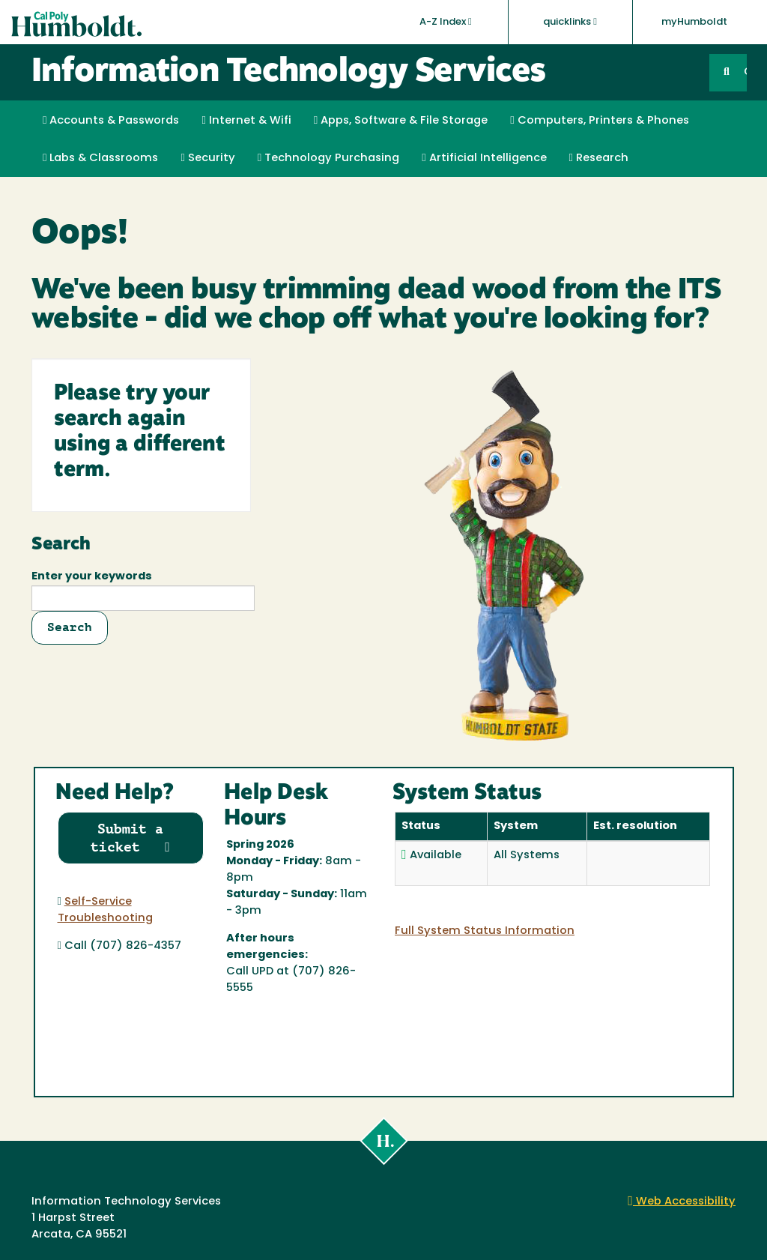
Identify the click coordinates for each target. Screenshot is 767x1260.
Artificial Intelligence (484, 158)
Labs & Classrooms (100, 158)
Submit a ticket (130, 837)
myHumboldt (694, 22)
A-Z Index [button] (445, 21)
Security (207, 158)
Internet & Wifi (246, 121)
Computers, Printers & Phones (599, 121)
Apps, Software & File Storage (401, 121)
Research (598, 158)
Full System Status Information (485, 931)
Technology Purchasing (328, 158)
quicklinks (570, 21)
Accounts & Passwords (111, 121)
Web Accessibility (682, 1202)
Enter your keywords (91, 576)
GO (745, 72)
